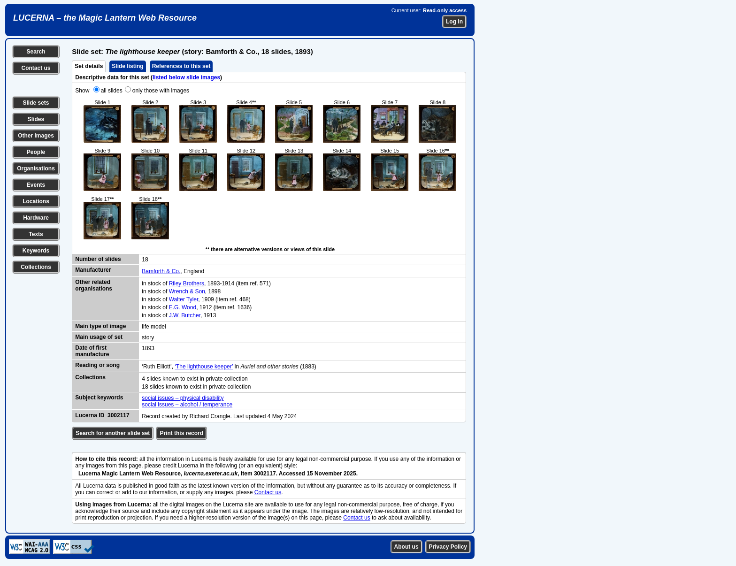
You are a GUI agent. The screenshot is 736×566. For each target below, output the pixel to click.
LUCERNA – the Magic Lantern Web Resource (105, 18)
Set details (89, 66)
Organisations (36, 168)
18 (145, 259)
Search (35, 51)
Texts (36, 234)
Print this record (181, 433)
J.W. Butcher (184, 315)
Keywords (36, 250)
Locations (36, 201)
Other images (36, 135)
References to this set (181, 66)
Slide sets (36, 102)
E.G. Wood (182, 307)
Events (36, 185)
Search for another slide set (113, 433)
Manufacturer (93, 270)
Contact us (35, 68)
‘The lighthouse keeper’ (204, 366)
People (36, 152)
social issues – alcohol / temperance (187, 404)
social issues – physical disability (182, 398)
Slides (36, 119)
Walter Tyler (184, 299)
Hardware (36, 217)
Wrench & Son (187, 291)
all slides (112, 90)
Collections (36, 267)
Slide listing (127, 66)
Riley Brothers (186, 283)
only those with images (160, 90)
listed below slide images (186, 77)
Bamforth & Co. (161, 271)
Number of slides (98, 259)
